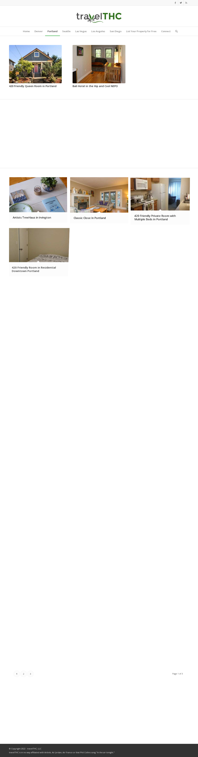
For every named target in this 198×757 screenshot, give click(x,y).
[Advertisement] (162, 67)
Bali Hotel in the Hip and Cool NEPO (95, 86)
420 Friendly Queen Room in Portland (32, 86)
